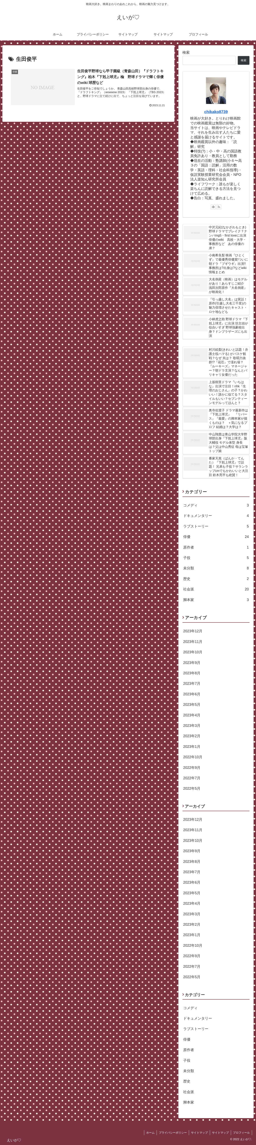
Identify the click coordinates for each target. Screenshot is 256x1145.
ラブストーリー (216, 526)
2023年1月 (191, 747)
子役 (216, 558)
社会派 (216, 589)
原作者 (216, 547)
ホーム (150, 1132)
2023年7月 (191, 684)
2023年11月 (192, 642)
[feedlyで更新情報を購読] (213, 206)
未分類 (216, 568)
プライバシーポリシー (173, 1132)
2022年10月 (192, 757)
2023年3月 (191, 726)
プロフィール (241, 1132)
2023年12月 (192, 631)
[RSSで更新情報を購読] (218, 206)
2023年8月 (191, 673)
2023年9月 (191, 663)
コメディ (216, 505)
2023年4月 (191, 715)
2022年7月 (191, 778)
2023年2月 (191, 736)
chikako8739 (216, 112)
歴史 (216, 579)
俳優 (216, 537)
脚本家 (216, 600)
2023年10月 (192, 652)
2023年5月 (191, 705)
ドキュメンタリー (216, 516)
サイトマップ (199, 1132)
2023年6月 (191, 694)
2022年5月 (191, 788)
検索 (186, 52)
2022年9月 (191, 768)
